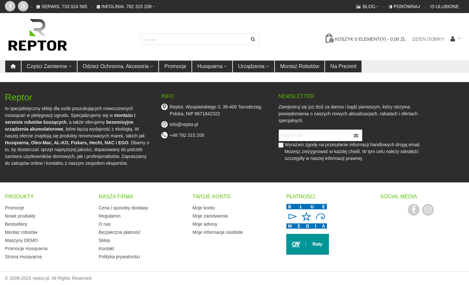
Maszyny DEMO (21, 240)
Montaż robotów (299, 66)
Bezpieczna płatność (119, 232)
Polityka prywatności (119, 256)
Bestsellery (16, 224)
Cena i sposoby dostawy (123, 207)
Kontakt (106, 248)
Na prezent (343, 66)
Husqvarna (209, 66)
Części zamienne (47, 66)
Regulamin (110, 216)
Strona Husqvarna (23, 256)
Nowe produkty (20, 216)
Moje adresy (204, 224)
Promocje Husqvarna (26, 248)
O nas (105, 224)
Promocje (175, 66)
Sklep (104, 240)
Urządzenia (251, 66)
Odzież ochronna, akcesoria (116, 66)
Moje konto (203, 207)
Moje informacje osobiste (217, 232)
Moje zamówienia (210, 216)
